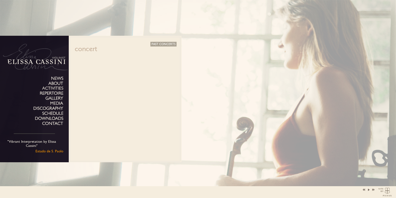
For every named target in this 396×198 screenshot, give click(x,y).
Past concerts (163, 44)
